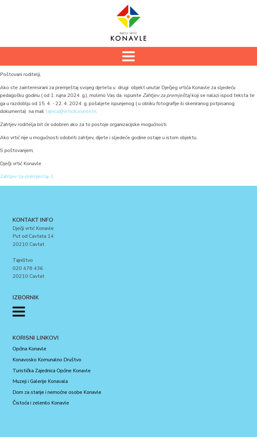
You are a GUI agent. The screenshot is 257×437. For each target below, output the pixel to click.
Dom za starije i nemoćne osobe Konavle (57, 392)
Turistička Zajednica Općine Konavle (52, 370)
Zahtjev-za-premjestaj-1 (26, 176)
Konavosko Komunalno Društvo (47, 359)
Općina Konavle (29, 348)
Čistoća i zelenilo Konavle (41, 402)
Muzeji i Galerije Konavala (40, 381)
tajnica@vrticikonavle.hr (70, 111)
